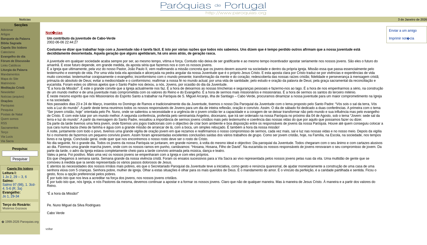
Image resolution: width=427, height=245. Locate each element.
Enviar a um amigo (403, 31)
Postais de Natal (12, 114)
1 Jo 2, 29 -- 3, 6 (15, 177)
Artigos (5, 34)
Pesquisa (7, 110)
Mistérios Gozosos (15, 208)
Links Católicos (11, 65)
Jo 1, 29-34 (11, 196)
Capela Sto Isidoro (20, 168)
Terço (4, 132)
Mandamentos (10, 74)
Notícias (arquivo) (12, 96)
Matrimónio (8, 83)
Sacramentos (9, 127)
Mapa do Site (9, 78)
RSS (4, 123)
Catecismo (8, 52)
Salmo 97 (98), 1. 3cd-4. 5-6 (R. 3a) (19, 186)
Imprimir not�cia (401, 38)
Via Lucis (7, 136)
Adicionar (7, 29)
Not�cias (54, 33)
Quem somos (9, 118)
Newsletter (8, 92)
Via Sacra (7, 141)
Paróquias (7, 105)
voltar (49, 229)
